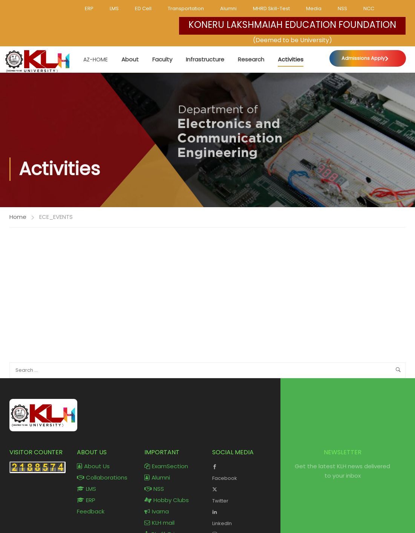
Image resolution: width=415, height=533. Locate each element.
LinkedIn (240, 517)
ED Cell (143, 8)
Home (17, 217)
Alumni (228, 8)
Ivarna (156, 511)
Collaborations (102, 477)
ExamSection (166, 466)
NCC (368, 8)
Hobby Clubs (166, 500)
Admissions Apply (363, 58)
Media (314, 8)
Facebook (240, 471)
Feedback (90, 511)
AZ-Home (95, 59)
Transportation (186, 8)
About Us (93, 466)
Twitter (240, 494)
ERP (89, 8)
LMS (114, 8)
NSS (342, 8)
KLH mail (159, 523)
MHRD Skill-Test (271, 8)
